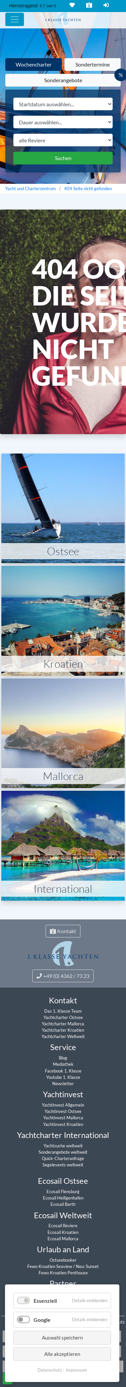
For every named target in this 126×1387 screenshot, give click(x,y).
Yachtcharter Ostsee (63, 1017)
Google (42, 1319)
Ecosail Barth (63, 1204)
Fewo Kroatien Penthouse (63, 1272)
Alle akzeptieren (62, 1354)
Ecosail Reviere (63, 1225)
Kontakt (88, 5)
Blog (63, 1057)
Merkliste (71, 5)
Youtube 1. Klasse (63, 1077)
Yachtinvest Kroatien (63, 1124)
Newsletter (63, 1083)
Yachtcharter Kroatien (63, 1030)
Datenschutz (50, 1370)
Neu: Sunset (87, 1266)
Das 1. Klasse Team (63, 1011)
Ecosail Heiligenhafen (63, 1198)
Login (105, 5)
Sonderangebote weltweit (63, 1152)
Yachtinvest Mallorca (63, 1117)
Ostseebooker (63, 1260)
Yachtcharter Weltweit (63, 1036)
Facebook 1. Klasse (63, 1071)
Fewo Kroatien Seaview (50, 1266)
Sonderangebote (63, 80)
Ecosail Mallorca (63, 1238)
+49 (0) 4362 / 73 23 (63, 976)
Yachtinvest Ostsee (63, 1111)
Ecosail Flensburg (63, 1191)
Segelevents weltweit (63, 1164)
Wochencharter (34, 64)
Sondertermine (92, 64)
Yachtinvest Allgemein (63, 1105)
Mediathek (63, 1064)
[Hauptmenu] (14, 19)
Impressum (76, 1370)
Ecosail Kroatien (63, 1232)
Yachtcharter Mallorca (63, 1023)
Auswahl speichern (62, 1338)
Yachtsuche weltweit (63, 1145)
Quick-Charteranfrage (63, 1158)
